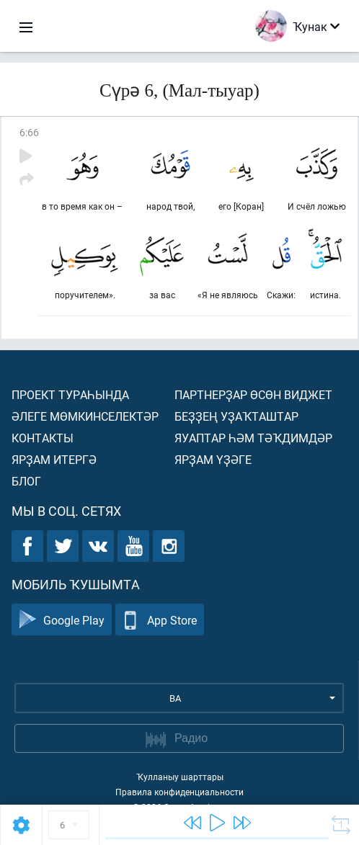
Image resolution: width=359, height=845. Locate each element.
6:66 (29, 132)
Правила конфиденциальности (179, 791)
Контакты (43, 437)
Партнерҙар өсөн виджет (253, 394)
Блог (26, 480)
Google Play (62, 620)
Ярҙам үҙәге (213, 459)
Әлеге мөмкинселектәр (85, 416)
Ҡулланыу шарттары (179, 776)
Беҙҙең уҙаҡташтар (236, 416)
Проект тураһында (70, 394)
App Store (160, 620)
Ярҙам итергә (54, 459)
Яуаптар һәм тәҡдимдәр (253, 437)
